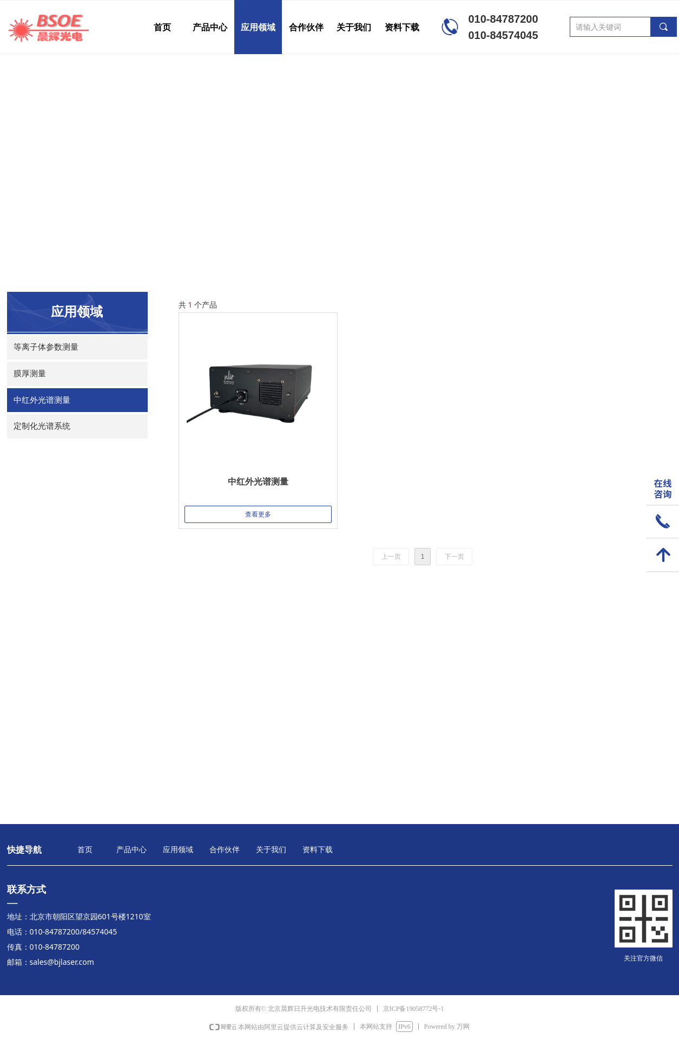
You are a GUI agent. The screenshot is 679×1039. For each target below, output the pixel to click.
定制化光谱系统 (42, 426)
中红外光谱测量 (42, 400)
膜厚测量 (30, 373)
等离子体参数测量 (46, 347)
